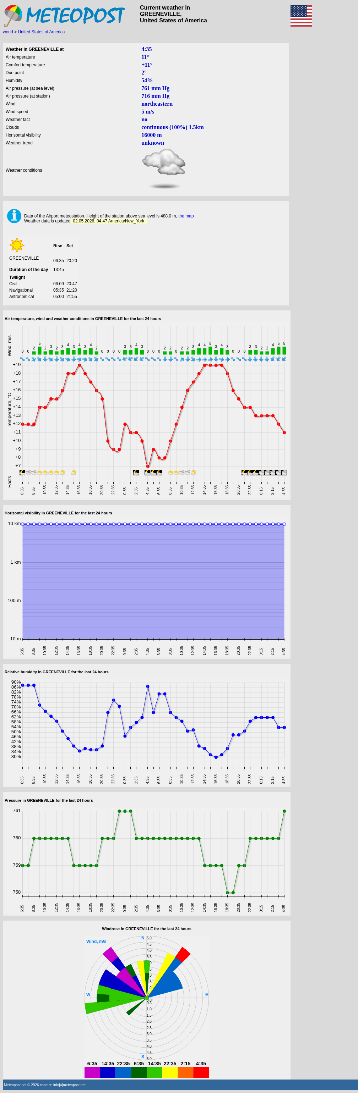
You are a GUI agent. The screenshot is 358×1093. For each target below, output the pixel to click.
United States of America (41, 31)
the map (186, 216)
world (8, 31)
